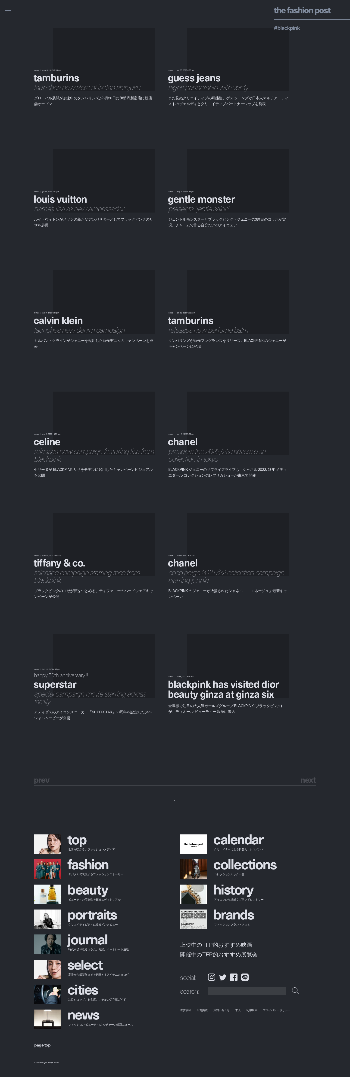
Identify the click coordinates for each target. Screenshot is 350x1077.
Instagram (211, 977)
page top (42, 1045)
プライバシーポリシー (277, 1010)
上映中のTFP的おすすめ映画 (216, 945)
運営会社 (185, 1010)
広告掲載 (202, 1010)
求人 (238, 1010)
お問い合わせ (221, 1010)
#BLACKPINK (287, 27)
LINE (245, 977)
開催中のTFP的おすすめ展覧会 (219, 955)
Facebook (234, 977)
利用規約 (251, 1010)
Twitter (222, 977)
